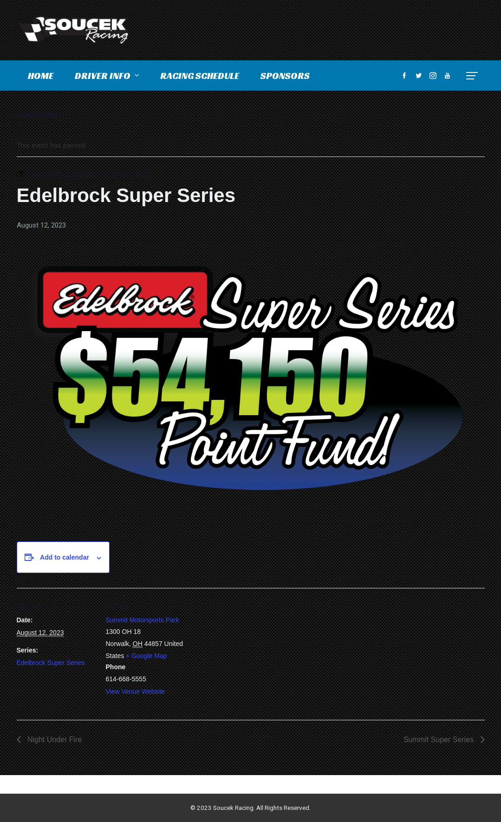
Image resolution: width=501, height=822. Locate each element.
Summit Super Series (439, 740)
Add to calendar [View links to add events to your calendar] (64, 557)
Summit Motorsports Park (142, 620)
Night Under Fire (54, 740)
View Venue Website (135, 691)
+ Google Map (146, 655)
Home (40, 76)
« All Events (38, 115)
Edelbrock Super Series (51, 662)
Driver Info (108, 76)
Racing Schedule (199, 76)
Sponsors (285, 76)
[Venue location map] (244, 652)
